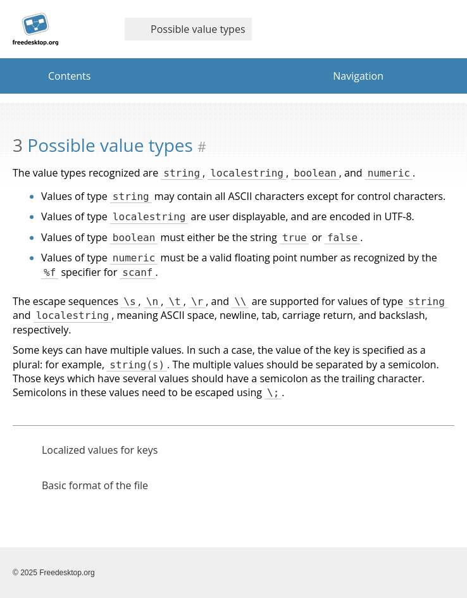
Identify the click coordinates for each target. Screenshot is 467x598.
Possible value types (185, 29)
